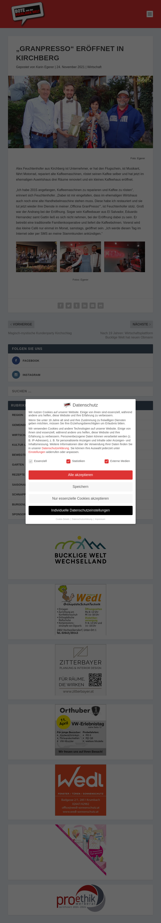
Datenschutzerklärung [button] (82, 518)
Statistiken (75, 460)
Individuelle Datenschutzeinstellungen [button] (80, 510)
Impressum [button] (100, 518)
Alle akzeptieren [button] (80, 474)
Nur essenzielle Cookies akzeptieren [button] (80, 498)
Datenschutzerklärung (55, 447)
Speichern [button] (80, 486)
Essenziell (38, 460)
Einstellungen (37, 451)
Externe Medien (117, 460)
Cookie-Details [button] (63, 518)
